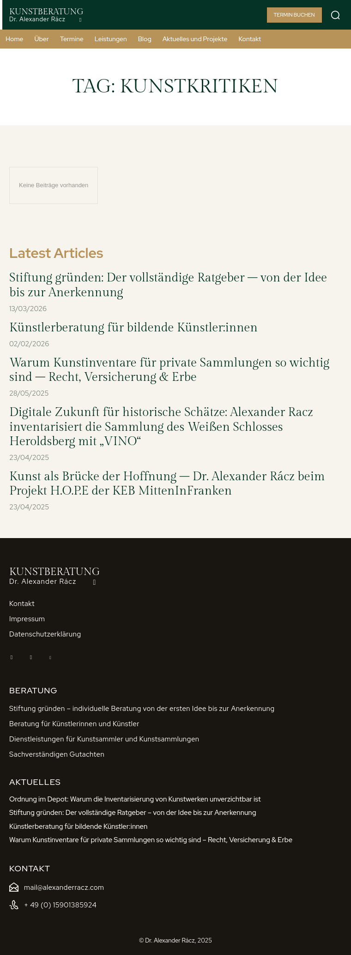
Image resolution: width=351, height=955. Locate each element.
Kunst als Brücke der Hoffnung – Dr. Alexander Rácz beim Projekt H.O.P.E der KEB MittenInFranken (167, 484)
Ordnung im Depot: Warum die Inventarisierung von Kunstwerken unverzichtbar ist (135, 799)
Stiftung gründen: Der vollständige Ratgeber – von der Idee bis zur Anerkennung (132, 812)
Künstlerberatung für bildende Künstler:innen (133, 328)
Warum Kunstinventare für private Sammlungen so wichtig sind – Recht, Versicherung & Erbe (169, 370)
